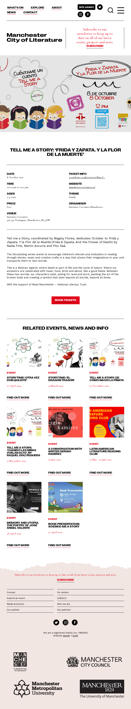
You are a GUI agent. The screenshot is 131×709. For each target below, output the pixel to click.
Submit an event (16, 598)
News (11, 12)
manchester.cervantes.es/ (82, 187)
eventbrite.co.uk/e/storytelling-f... (87, 177)
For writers (63, 592)
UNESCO (62, 598)
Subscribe (94, 45)
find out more (18, 397)
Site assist (86, 7)
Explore (37, 7)
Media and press (15, 604)
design (66, 635)
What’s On (15, 7)
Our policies (13, 609)
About (57, 7)
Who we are (63, 604)
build (75, 635)
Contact (30, 12)
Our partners (64, 609)
